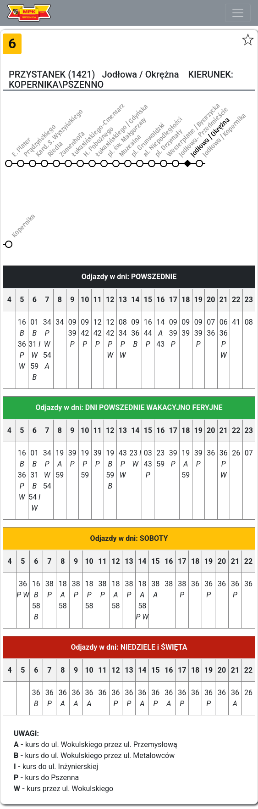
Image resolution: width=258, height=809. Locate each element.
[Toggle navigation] (238, 13)
